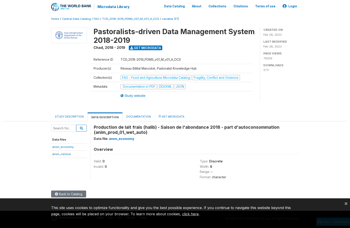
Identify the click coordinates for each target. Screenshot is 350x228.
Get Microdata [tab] (171, 116)
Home (55, 19)
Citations (240, 6)
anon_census (61, 154)
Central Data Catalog (76, 19)
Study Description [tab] (69, 116)
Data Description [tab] (105, 117)
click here (190, 214)
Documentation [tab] (138, 116)
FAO (96, 19)
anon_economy (63, 147)
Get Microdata (145, 48)
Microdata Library (114, 6)
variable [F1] (170, 19)
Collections (217, 6)
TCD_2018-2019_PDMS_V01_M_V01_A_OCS (130, 19)
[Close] (346, 203)
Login (290, 6)
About (196, 6)
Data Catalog (174, 6)
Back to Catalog (68, 194)
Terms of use (265, 6)
